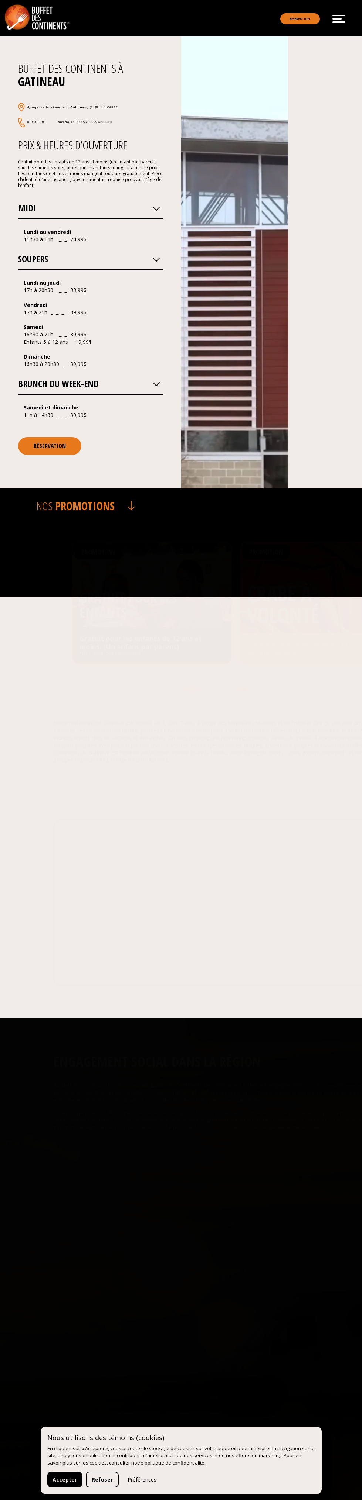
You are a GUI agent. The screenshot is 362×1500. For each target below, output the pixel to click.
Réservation (288, 19)
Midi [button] (89, 222)
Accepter (65, 1479)
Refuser (102, 1479)
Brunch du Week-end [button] (89, 397)
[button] (155, 222)
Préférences (142, 1479)
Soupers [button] (89, 273)
